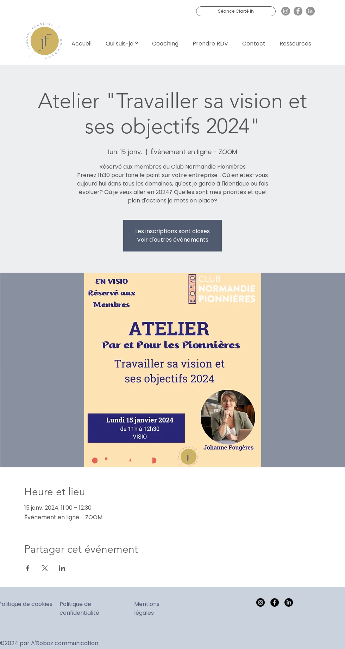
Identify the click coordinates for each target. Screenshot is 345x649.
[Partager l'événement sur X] (45, 568)
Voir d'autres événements (172, 240)
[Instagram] (285, 11)
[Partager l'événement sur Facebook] (27, 568)
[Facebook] (298, 11)
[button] (165, 40)
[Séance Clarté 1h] (236, 11)
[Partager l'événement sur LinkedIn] (62, 568)
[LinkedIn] (310, 11)
